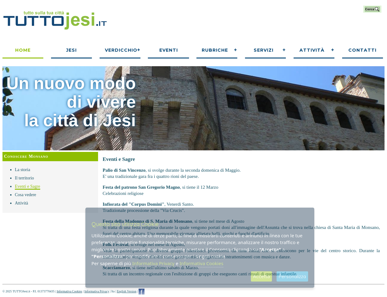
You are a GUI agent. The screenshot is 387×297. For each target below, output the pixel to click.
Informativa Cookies (69, 291)
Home (23, 50)
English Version (126, 291)
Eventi (168, 50)
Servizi (263, 50)
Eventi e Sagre (27, 186)
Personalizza (292, 276)
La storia (22, 169)
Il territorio (24, 178)
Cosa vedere (25, 194)
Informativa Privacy (96, 291)
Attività (312, 50)
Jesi (71, 50)
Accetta (261, 276)
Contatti (362, 50)
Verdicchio (121, 50)
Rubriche (215, 50)
